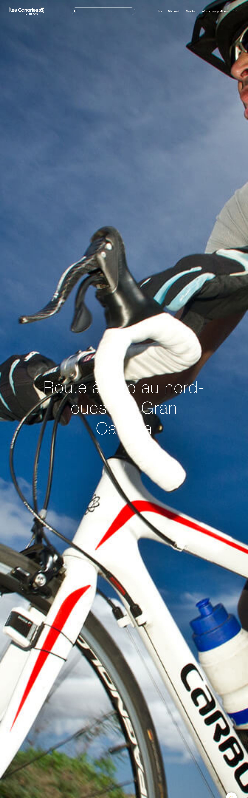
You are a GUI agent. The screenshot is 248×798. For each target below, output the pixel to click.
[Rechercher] (103, 11)
